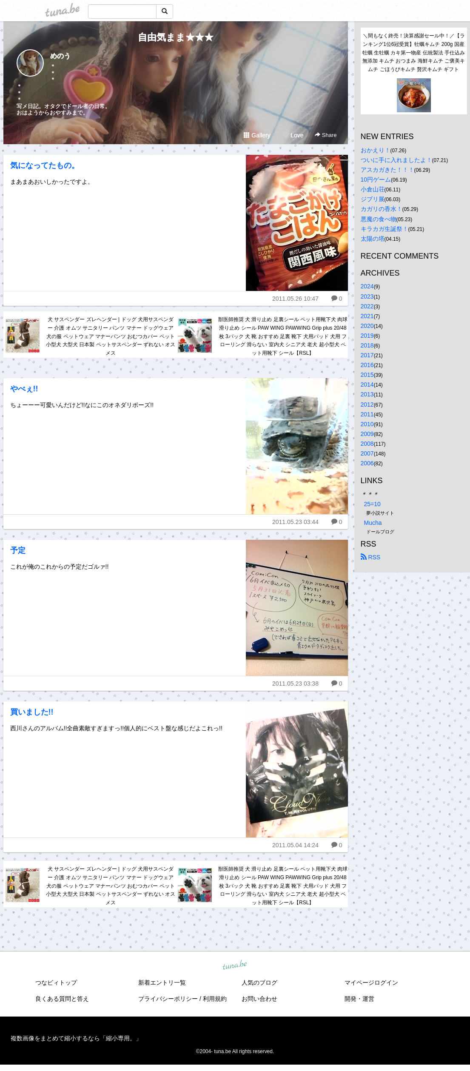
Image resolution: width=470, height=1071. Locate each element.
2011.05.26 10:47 (295, 298)
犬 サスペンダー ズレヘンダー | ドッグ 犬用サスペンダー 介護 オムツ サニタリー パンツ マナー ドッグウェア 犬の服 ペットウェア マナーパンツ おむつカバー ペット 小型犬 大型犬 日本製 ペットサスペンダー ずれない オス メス (111, 336)
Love (293, 135)
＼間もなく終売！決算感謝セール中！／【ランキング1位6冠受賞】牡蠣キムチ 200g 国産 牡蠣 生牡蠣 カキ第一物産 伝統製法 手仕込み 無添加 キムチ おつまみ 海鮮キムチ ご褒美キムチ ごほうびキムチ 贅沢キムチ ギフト (414, 52)
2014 (367, 384)
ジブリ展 (373, 199)
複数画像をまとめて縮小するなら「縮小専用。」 (76, 1038)
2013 (367, 394)
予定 (18, 550)
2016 (367, 365)
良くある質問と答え (62, 998)
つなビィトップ (56, 982)
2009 (367, 433)
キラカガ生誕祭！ (384, 228)
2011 (367, 414)
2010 (367, 424)
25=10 (372, 504)
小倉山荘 (373, 189)
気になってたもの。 (44, 165)
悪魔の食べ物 (378, 219)
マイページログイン (371, 982)
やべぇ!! (24, 389)
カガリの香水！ (381, 208)
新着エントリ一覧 (162, 982)
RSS (371, 557)
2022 (367, 306)
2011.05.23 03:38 (295, 683)
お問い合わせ (259, 998)
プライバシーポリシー (168, 998)
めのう (60, 56)
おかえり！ (375, 150)
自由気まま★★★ (176, 37)
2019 (367, 335)
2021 (367, 316)
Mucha (373, 522)
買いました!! (32, 712)
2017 (367, 355)
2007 (367, 453)
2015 (367, 374)
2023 (367, 296)
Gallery (257, 135)
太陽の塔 (373, 238)
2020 (367, 325)
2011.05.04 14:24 (295, 845)
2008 (367, 443)
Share (325, 135)
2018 (367, 345)
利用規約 (215, 998)
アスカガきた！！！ (387, 169)
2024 (367, 286)
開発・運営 (359, 998)
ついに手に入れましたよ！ (396, 160)
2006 (367, 463)
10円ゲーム (376, 179)
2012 (367, 404)
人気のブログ (259, 982)
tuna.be (235, 965)
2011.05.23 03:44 (295, 521)
